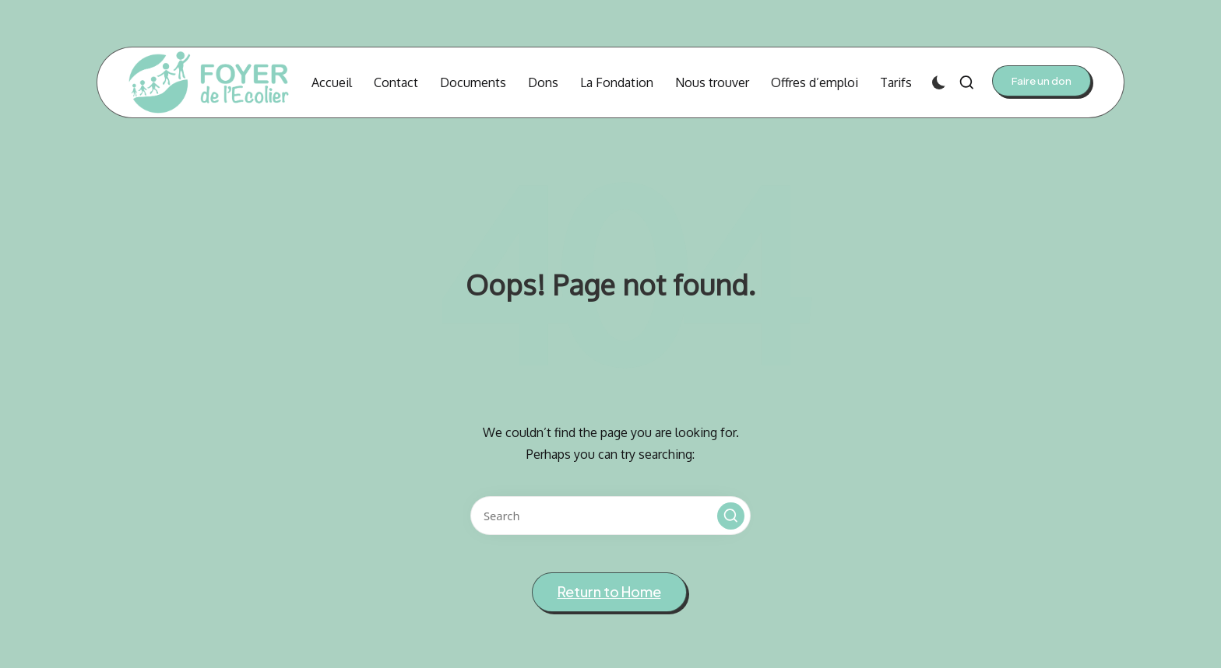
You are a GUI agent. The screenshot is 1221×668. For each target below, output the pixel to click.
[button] (1041, 80)
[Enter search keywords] (610, 515)
